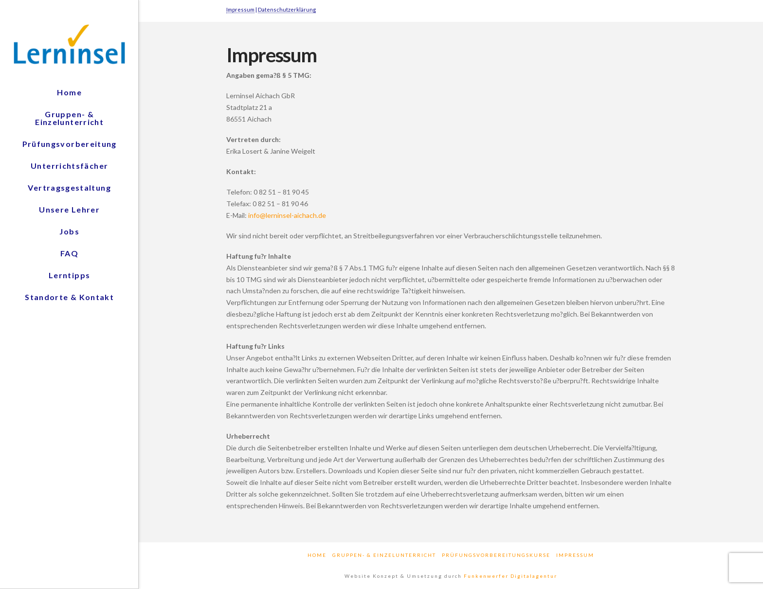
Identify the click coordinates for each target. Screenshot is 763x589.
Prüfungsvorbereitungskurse (496, 555)
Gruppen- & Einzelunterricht (384, 555)
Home (317, 555)
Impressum (240, 9)
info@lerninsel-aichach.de (287, 215)
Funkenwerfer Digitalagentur (510, 576)
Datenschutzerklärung (287, 9)
